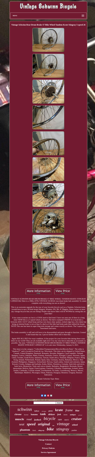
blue (77, 410)
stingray (62, 429)
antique (73, 415)
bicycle (49, 418)
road (29, 419)
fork (59, 414)
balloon (36, 411)
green (51, 411)
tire (53, 425)
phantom (25, 429)
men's (66, 420)
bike (50, 429)
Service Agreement (48, 452)
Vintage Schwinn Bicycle (48, 440)
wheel (75, 424)
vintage (63, 423)
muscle (19, 419)
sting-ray (41, 430)
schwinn (24, 409)
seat (21, 424)
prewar (80, 415)
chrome (18, 414)
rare (60, 419)
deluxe (51, 414)
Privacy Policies (48, 448)
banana (34, 414)
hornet (26, 415)
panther (74, 430)
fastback (37, 420)
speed (31, 424)
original (44, 424)
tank (43, 414)
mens (65, 415)
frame (69, 410)
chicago (44, 411)
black (34, 430)
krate (59, 410)
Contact (48, 444)
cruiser (76, 419)
